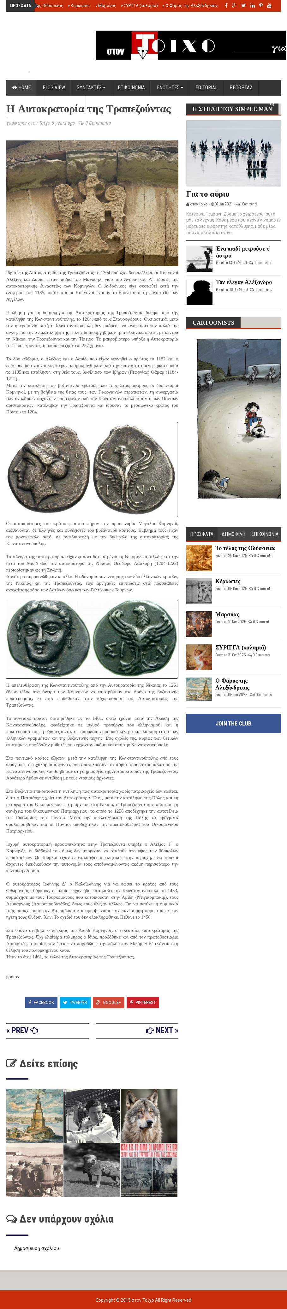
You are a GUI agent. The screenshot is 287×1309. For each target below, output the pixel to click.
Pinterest (143, 1002)
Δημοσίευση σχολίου (36, 1248)
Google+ (108, 1002)
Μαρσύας (105, 5)
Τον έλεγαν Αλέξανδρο (244, 282)
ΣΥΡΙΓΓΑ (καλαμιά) (139, 5)
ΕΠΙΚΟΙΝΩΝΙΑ (131, 88)
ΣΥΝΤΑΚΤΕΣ (91, 88)
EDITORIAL (206, 88)
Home (21, 88)
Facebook (41, 1002)
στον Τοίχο (143, 1300)
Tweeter (75, 1002)
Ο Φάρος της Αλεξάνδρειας (190, 5)
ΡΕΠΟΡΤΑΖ (241, 88)
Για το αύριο (208, 194)
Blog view (54, 88)
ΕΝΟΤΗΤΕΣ (170, 88)
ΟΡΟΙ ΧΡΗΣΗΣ (65, 103)
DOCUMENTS (25, 103)
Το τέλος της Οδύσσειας (38, 5)
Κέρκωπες (79, 5)
